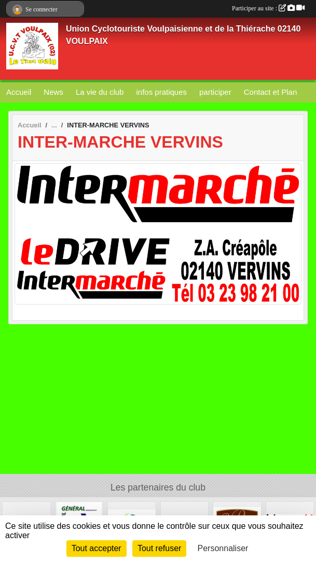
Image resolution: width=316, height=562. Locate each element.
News (53, 92)
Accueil (18, 92)
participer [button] (215, 92)
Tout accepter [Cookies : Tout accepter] (96, 548)
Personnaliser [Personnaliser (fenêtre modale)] (223, 548)
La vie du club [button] (100, 92)
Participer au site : (268, 8)
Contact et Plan (270, 92)
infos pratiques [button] (161, 92)
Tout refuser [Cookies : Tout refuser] (159, 548)
